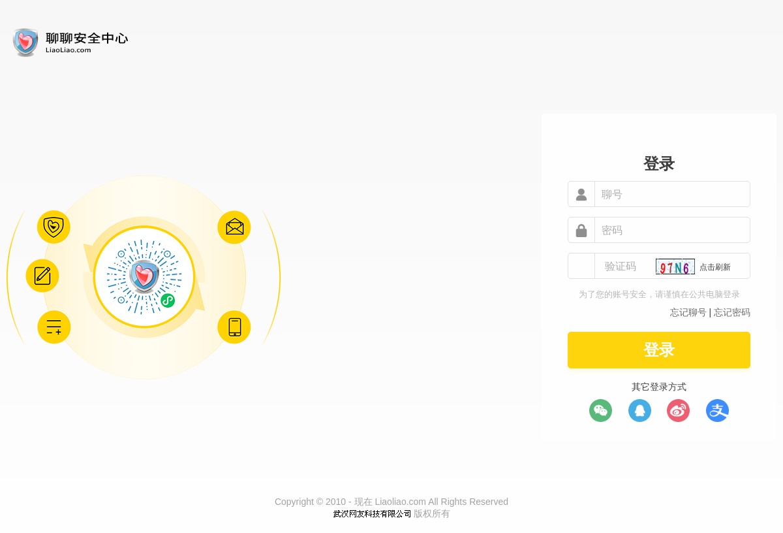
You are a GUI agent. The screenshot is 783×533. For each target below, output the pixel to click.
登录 (659, 350)
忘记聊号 (688, 312)
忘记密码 (732, 312)
